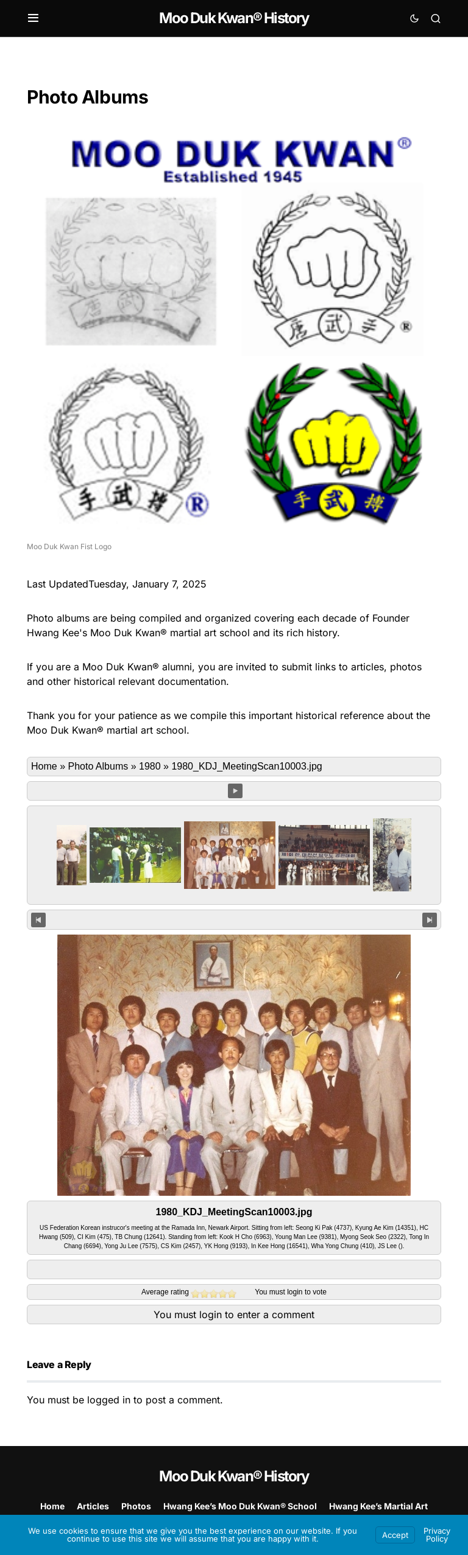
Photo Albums (98, 766)
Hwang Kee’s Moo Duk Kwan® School (240, 1506)
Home (44, 766)
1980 (150, 766)
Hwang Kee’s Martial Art (378, 1506)
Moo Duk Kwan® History (233, 18)
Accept (395, 1535)
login (294, 1292)
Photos (136, 1506)
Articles (93, 1506)
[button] (33, 18)
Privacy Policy (437, 1534)
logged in (108, 1400)
